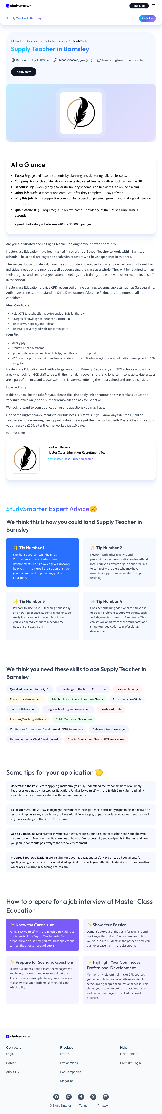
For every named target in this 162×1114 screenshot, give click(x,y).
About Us (12, 1072)
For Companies (70, 1072)
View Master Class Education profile (70, 459)
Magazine (66, 1081)
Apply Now (147, 18)
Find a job (139, 5)
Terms (83, 1105)
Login (10, 1054)
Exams (65, 1054)
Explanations (69, 1063)
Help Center (128, 1054)
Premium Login (130, 1063)
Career (11, 1063)
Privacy (103, 1105)
